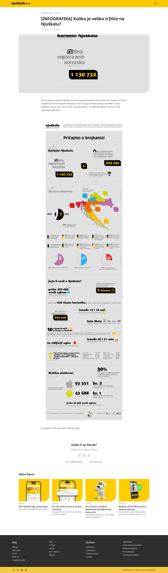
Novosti (57, 13)
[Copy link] (79, 455)
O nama (89, 557)
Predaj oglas (90, 550)
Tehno (14, 553)
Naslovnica (90, 547)
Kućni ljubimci (54, 552)
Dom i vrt (15, 557)
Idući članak (96, 462)
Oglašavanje (127, 542)
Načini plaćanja (128, 552)
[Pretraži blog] (155, 3)
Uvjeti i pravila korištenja (132, 545)
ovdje (76, 428)
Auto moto (16, 550)
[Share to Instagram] (88, 455)
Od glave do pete (18, 560)
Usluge (51, 548)
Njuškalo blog (46, 13)
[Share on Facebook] (84, 455)
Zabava (52, 555)
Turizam (52, 545)
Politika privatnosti (130, 548)
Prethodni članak (74, 462)
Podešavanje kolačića (131, 555)
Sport (51, 542)
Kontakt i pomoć (92, 553)
